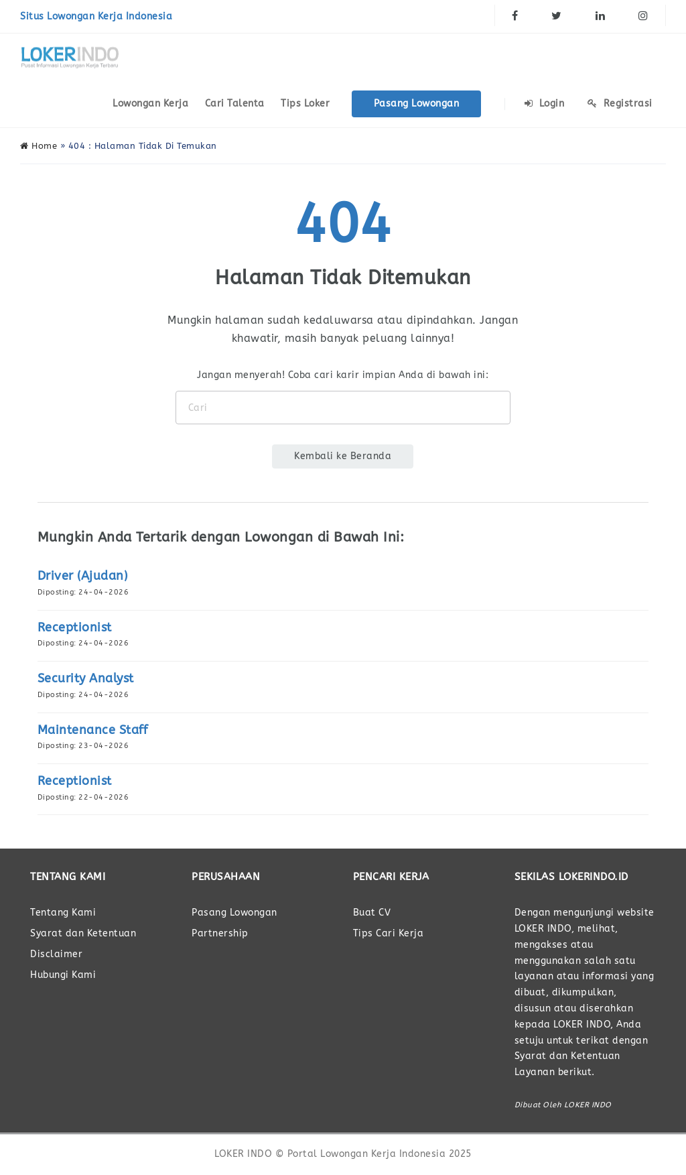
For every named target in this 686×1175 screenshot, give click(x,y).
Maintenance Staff (93, 730)
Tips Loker (305, 103)
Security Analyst (86, 678)
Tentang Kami (63, 912)
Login (545, 103)
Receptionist (75, 627)
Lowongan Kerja (150, 103)
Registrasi (620, 103)
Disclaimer (56, 954)
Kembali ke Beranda (342, 456)
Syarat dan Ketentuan (83, 933)
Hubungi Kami (63, 975)
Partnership (220, 933)
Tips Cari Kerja (388, 933)
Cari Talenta (235, 103)
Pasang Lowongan (417, 103)
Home (38, 146)
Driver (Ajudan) (83, 575)
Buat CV (372, 912)
